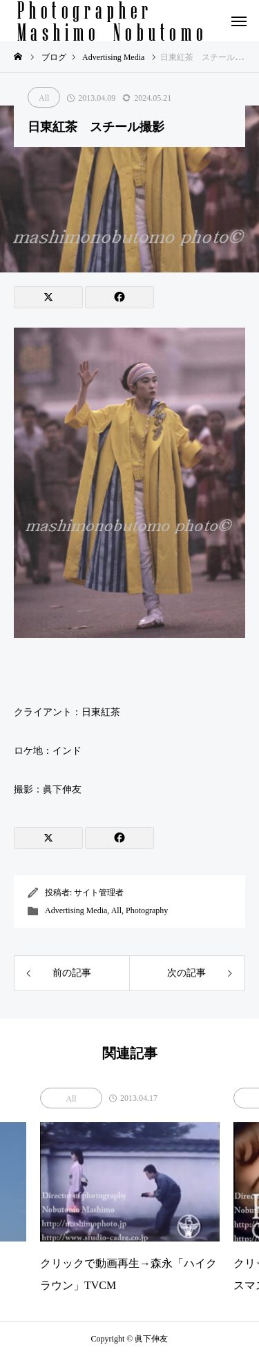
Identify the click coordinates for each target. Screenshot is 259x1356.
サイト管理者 (99, 892)
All (44, 98)
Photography (147, 910)
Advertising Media (76, 910)
